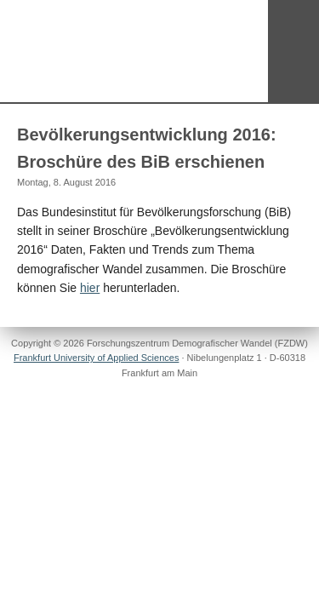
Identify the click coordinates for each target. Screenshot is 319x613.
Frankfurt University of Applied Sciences (96, 357)
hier (90, 288)
